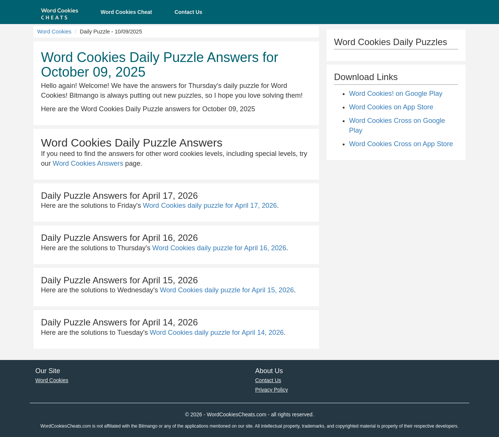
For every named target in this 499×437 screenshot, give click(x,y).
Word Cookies (54, 32)
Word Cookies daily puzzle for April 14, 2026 (217, 332)
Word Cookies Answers (88, 163)
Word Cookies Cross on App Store (401, 144)
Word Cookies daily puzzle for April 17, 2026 (210, 205)
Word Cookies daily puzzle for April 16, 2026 (219, 248)
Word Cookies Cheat (126, 12)
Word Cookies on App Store (391, 107)
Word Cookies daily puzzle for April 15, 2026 (227, 290)
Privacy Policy (271, 390)
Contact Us (188, 12)
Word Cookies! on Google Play (395, 93)
